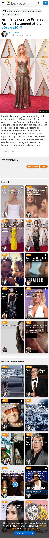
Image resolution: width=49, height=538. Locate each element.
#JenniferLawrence (32, 10)
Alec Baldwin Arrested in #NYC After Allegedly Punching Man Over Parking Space (36, 440)
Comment (33, 166)
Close (44, 166)
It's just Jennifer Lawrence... (12, 325)
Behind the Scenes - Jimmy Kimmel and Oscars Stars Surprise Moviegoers (36, 192)
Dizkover (16, 3)
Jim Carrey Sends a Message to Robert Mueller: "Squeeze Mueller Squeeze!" (36, 507)
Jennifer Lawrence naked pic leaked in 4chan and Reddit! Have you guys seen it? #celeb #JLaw (36, 328)
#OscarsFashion (10, 14)
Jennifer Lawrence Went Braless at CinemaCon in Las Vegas (12, 294)
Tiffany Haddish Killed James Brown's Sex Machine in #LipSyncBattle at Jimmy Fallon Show (36, 474)
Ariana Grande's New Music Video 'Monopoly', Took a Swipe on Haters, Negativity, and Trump (12, 373)
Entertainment (11, 10)
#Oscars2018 (11, 27)
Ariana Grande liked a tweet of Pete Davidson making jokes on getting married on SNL (12, 474)
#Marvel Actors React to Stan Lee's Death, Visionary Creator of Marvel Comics (12, 439)
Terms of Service (29, 528)
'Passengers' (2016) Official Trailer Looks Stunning (36, 259)
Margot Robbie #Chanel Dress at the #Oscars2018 (11, 191)
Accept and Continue (24, 533)
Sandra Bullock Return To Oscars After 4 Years (35, 225)
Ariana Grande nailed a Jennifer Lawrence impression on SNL (34, 294)
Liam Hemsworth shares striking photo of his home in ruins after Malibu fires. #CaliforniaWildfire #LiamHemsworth (36, 408)
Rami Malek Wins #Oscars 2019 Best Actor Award (35, 371)
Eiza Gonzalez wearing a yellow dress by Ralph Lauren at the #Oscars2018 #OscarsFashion (12, 227)
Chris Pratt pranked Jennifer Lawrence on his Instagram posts (12, 260)
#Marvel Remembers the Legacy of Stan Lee (11, 405)
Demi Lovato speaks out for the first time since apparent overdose (12, 507)
